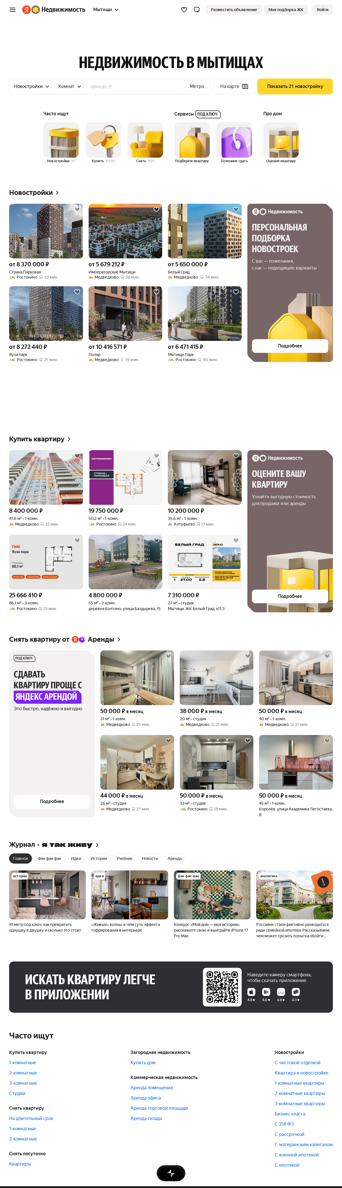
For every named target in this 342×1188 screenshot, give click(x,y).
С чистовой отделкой (298, 1062)
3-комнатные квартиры (300, 1103)
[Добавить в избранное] (77, 209)
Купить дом (143, 1062)
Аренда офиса (146, 1098)
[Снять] (145, 142)
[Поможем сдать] (234, 142)
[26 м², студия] (137, 762)
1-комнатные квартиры (299, 1083)
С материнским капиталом (304, 1144)
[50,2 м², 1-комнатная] (125, 477)
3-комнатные (23, 1083)
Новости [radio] (150, 858)
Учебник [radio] (124, 858)
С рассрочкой (289, 1134)
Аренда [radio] (175, 858)
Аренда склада (146, 1118)
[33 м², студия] (217, 762)
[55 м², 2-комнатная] (125, 562)
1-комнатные (22, 1062)
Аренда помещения (152, 1087)
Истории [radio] (99, 858)
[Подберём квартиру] (192, 142)
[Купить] (103, 142)
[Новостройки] (61, 142)
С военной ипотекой (297, 1155)
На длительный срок (31, 1118)
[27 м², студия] (205, 562)
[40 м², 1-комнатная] (296, 677)
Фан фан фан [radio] (49, 858)
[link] (322, 10)
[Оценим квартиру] (281, 142)
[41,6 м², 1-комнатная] (46, 477)
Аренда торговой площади (159, 1108)
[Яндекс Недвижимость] (58, 9)
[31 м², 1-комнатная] (137, 677)
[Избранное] (184, 10)
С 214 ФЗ (284, 1124)
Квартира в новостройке (301, 1073)
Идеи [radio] (76, 858)
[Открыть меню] (12, 10)
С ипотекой (287, 1165)
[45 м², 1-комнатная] (296, 762)
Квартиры (20, 1164)
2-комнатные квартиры (300, 1093)
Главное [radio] (20, 858)
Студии (17, 1093)
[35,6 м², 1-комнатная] (205, 477)
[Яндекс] (26, 9)
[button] (197, 10)
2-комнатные (23, 1073)
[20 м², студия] (217, 677)
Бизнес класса (290, 1114)
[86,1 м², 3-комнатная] (46, 562)
